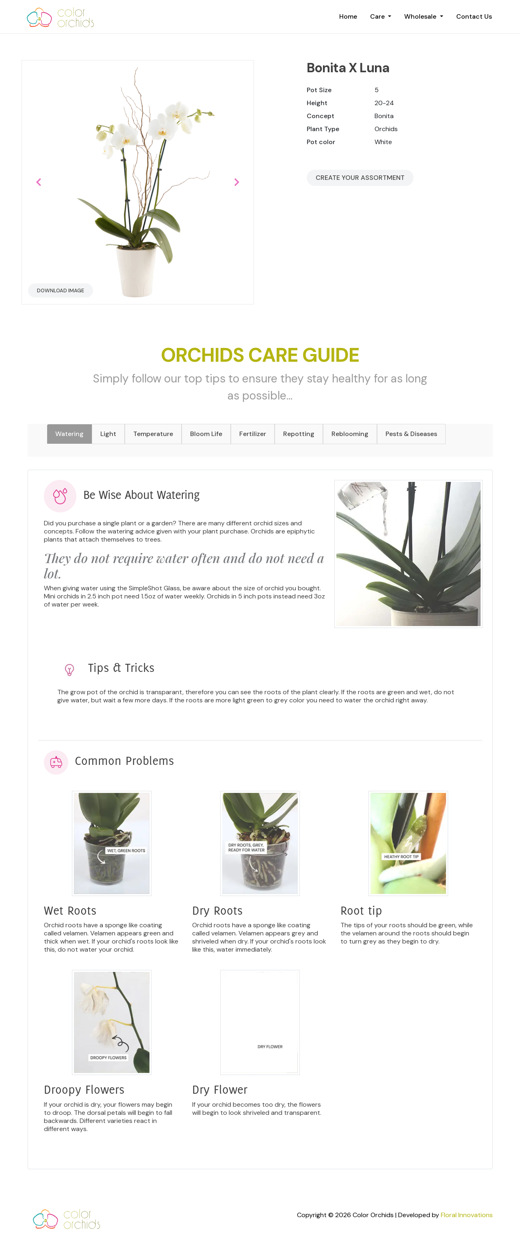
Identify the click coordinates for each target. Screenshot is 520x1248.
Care (378, 16)
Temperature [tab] (153, 434)
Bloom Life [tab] (206, 434)
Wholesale (421, 16)
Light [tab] (108, 434)
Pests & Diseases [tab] (411, 434)
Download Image (60, 290)
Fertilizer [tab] (252, 434)
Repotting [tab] (298, 434)
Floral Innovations (467, 1215)
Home (348, 16)
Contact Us (474, 16)
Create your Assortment (360, 177)
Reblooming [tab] (350, 434)
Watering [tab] (69, 434)
